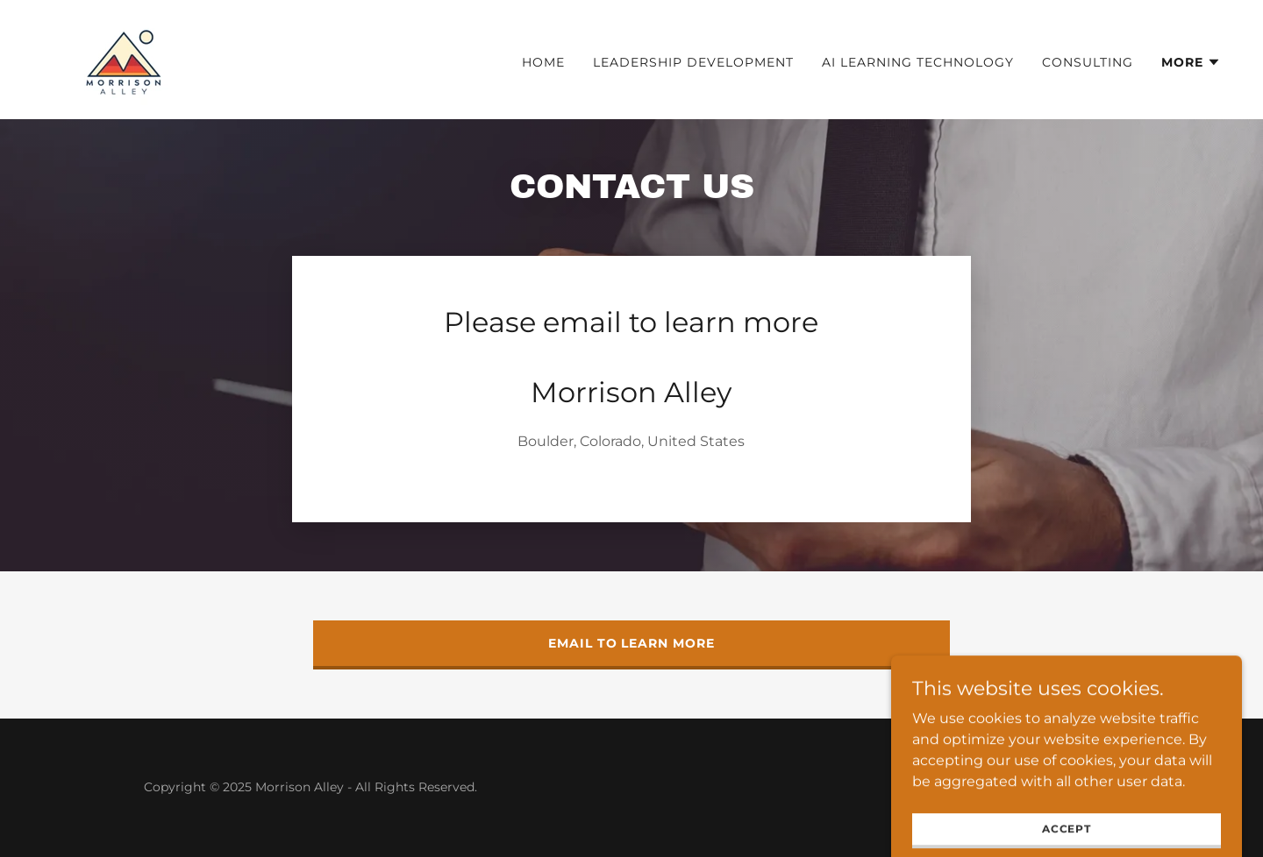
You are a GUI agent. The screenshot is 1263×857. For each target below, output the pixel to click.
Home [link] (543, 62)
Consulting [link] (1087, 62)
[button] (1191, 62)
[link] (123, 58)
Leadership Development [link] (693, 62)
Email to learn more (632, 643)
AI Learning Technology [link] (918, 62)
